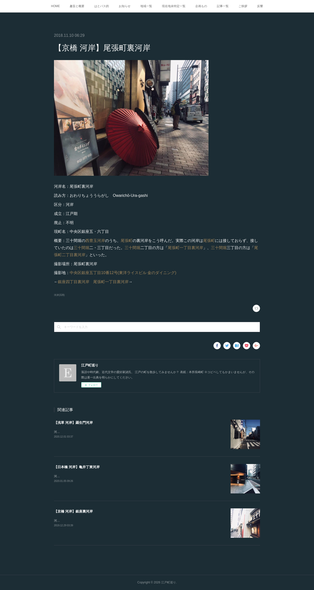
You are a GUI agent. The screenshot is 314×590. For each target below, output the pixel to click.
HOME (55, 6)
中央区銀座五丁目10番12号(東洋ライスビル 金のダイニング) (123, 273)
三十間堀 (81, 248)
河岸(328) (59, 295)
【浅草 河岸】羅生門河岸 (73, 423)
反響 (260, 6)
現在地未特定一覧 (173, 6)
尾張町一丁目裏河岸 (185, 248)
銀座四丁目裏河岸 (73, 282)
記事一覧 (223, 6)
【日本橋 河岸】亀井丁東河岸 (77, 467)
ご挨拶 (242, 6)
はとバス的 (101, 6)
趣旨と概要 (77, 6)
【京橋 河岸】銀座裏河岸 (73, 511)
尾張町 (126, 241)
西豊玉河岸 (95, 241)
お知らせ (125, 6)
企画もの (201, 6)
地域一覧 (146, 6)
